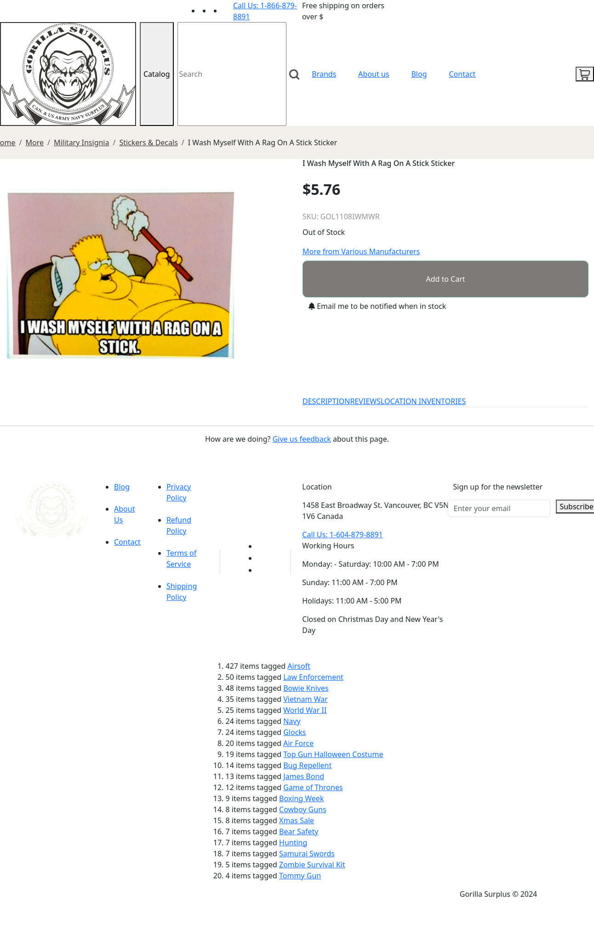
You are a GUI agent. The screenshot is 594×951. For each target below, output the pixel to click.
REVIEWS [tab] (365, 401)
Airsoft (298, 666)
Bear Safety (298, 831)
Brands (324, 74)
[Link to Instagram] (227, 11)
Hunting (293, 842)
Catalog (156, 74)
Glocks (294, 732)
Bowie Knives (305, 688)
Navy (291, 721)
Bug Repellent (307, 765)
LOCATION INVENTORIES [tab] (423, 401)
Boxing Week (301, 798)
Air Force (298, 743)
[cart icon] (585, 74)
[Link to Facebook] (262, 558)
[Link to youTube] (262, 546)
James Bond (303, 776)
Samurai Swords (307, 853)
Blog (419, 74)
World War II (304, 710)
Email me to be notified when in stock (377, 306)
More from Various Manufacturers (361, 251)
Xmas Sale (296, 820)
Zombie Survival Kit (312, 865)
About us (373, 74)
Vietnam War (305, 699)
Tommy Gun (300, 876)
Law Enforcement (313, 677)
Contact (462, 74)
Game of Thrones (313, 787)
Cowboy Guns (302, 809)
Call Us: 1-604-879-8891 (342, 535)
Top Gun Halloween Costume (333, 754)
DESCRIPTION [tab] (326, 401)
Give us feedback (302, 439)
